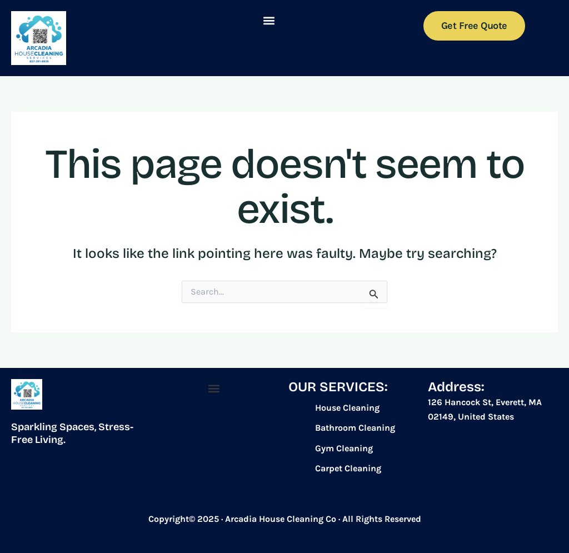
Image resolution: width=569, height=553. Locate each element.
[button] (269, 20)
